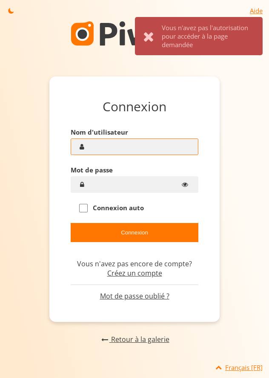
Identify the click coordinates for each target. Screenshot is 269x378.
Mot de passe (92, 170)
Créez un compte (134, 273)
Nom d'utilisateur (99, 132)
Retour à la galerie (134, 339)
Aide (256, 10)
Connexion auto (111, 207)
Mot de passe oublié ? (134, 296)
